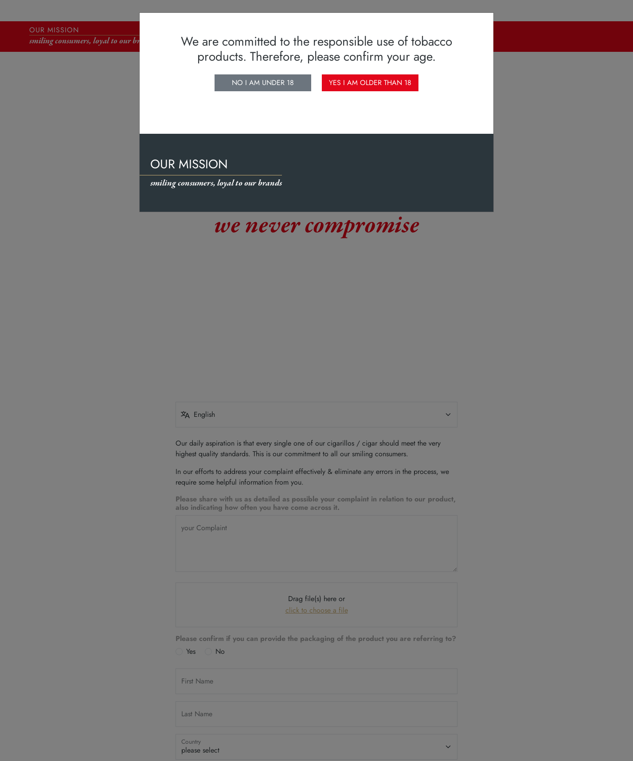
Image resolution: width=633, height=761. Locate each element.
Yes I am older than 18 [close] (370, 83)
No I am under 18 (263, 83)
